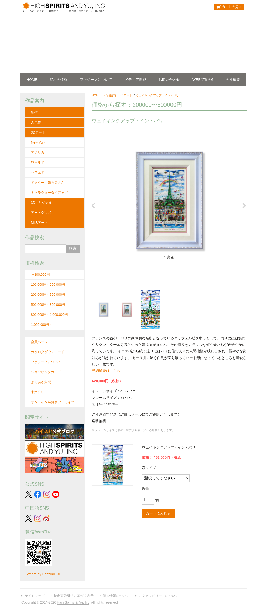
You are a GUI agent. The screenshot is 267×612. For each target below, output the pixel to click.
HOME (31, 79)
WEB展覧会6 (202, 79)
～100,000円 (40, 274)
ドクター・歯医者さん (47, 182)
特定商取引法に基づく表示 (74, 596)
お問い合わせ (169, 79)
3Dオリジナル (41, 202)
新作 (34, 112)
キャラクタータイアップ (49, 192)
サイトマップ (35, 596)
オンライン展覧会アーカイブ (52, 402)
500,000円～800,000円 (48, 304)
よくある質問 (41, 382)
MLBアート (39, 223)
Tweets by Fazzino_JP (43, 574)
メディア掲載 (135, 79)
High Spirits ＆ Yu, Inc (73, 602)
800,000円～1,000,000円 (49, 315)
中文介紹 (37, 392)
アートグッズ (41, 213)
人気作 (36, 122)
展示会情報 (58, 79)
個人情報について (116, 596)
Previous (93, 205)
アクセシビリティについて (159, 596)
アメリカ (37, 152)
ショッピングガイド (46, 372)
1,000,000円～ (41, 325)
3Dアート (38, 132)
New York (38, 142)
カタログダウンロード (47, 352)
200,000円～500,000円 (48, 294)
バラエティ (39, 172)
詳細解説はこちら (106, 371)
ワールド (37, 162)
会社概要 (233, 79)
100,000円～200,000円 (48, 284)
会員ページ (39, 342)
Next (246, 205)
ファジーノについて (96, 79)
